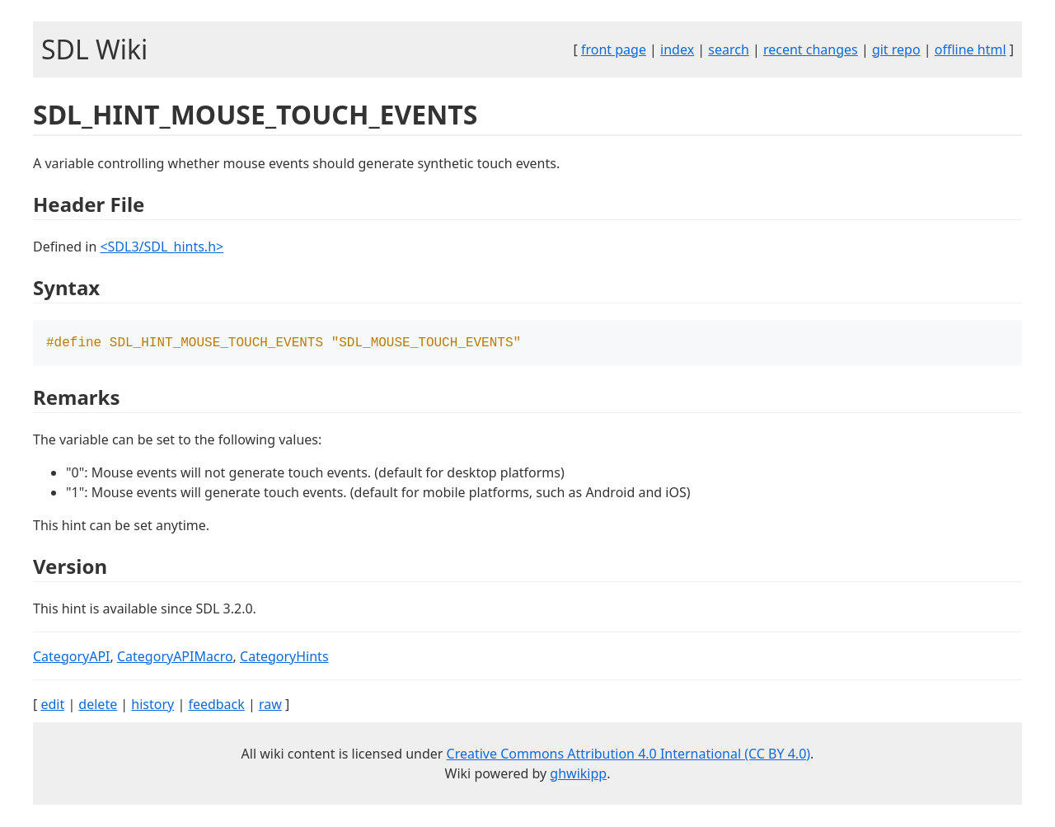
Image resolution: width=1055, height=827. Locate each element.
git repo (896, 49)
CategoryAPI (71, 658)
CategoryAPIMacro (175, 658)
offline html (970, 49)
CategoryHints (284, 658)
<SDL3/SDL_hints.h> (161, 246)
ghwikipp (578, 775)
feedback (216, 706)
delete (97, 706)
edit (52, 706)
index (677, 49)
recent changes (810, 49)
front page (613, 49)
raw (270, 706)
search (728, 49)
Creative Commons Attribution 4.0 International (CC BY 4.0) (629, 755)
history (152, 706)
